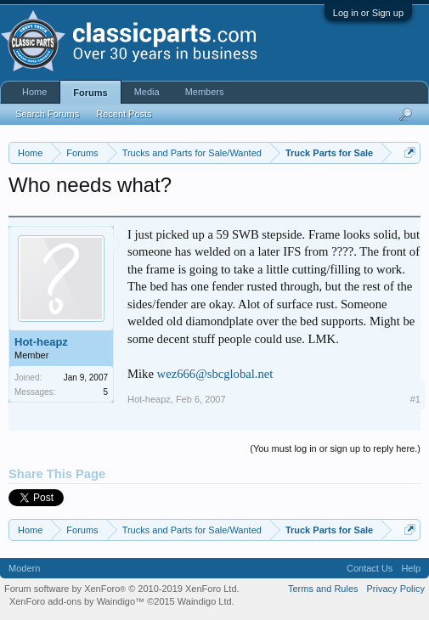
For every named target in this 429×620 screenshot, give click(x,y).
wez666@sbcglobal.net (215, 373)
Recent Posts (123, 114)
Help (411, 568)
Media (147, 92)
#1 (415, 399)
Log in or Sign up (368, 13)
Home (34, 92)
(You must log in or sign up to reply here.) (335, 448)
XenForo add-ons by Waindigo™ (76, 601)
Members (204, 92)
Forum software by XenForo (122, 588)
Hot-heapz (41, 341)
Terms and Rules (323, 588)
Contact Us (369, 568)
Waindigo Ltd (205, 601)
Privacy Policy (396, 588)
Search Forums (47, 114)
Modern (24, 568)
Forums (90, 92)
